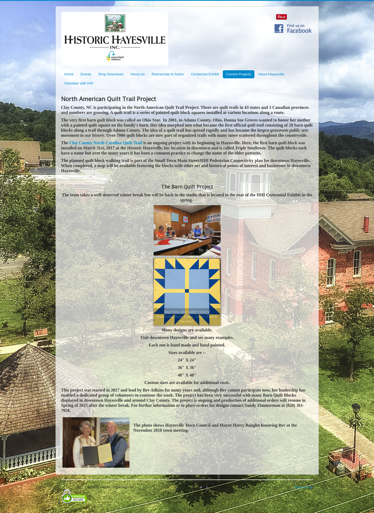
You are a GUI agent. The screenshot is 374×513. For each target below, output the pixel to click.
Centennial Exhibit (205, 74)
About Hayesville (271, 74)
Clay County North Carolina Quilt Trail (105, 143)
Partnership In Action (168, 74)
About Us (138, 74)
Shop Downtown (111, 74)
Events (85, 74)
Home (69, 74)
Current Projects (238, 74)
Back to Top (304, 487)
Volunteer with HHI (78, 83)
